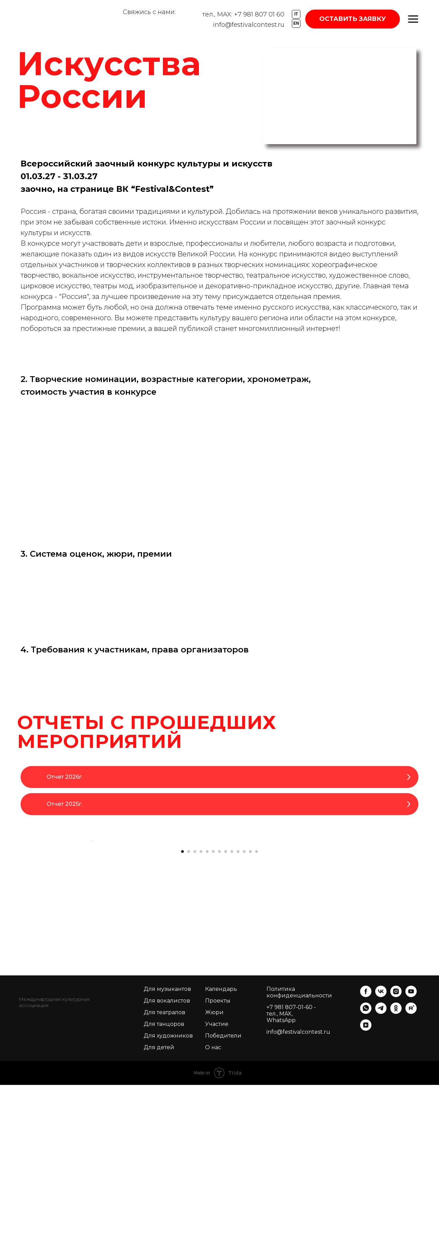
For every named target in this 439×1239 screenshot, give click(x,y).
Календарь (221, 1143)
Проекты (217, 1154)
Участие (216, 1178)
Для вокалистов (167, 1154)
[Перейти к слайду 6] (213, 1005)
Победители (223, 1189)
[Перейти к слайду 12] (250, 1005)
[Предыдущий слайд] (89, 918)
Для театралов (164, 1166)
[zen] (365, 1183)
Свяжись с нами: (149, 12)
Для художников (168, 1189)
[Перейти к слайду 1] (182, 1005)
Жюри (214, 1166)
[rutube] (411, 1166)
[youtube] (411, 1149)
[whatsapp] (365, 1166)
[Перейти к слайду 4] (201, 1005)
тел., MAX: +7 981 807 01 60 (243, 14)
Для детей (159, 1201)
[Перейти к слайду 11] (244, 1005)
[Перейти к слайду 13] (256, 1005)
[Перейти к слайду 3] (194, 1005)
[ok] (396, 1166)
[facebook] (365, 1149)
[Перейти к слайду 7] (219, 1005)
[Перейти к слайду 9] (231, 1005)
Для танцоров (164, 1178)
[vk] (381, 1149)
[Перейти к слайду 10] (238, 1005)
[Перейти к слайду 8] (225, 1005)
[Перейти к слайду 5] (207, 1005)
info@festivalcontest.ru (248, 24)
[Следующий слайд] (350, 918)
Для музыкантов (167, 1143)
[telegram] (381, 1166)
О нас (213, 1201)
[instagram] (396, 1149)
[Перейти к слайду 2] (188, 1005)
